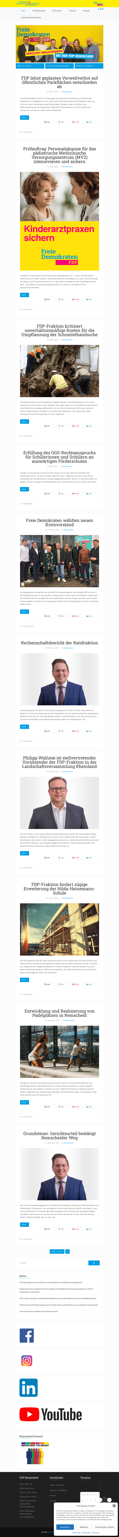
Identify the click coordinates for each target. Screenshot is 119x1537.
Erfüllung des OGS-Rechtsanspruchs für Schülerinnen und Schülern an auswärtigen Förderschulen (59, 457)
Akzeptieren (65, 1527)
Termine (72, 10)
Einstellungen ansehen (104, 1527)
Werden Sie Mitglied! (84, 66)
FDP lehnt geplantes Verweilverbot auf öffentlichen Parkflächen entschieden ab (59, 82)
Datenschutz (76, 1532)
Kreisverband (28, 626)
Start (23, 10)
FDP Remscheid (39, 10)
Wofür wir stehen (24, 66)
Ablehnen (84, 1527)
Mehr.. (24, 117)
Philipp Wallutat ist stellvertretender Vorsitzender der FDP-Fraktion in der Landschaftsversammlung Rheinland (59, 762)
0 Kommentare (66, 92)
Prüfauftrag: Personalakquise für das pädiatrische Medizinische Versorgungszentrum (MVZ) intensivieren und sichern (59, 155)
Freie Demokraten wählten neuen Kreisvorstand (59, 522)
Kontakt (86, 10)
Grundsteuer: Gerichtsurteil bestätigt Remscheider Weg (59, 1135)
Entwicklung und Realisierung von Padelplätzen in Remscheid (60, 1013)
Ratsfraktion (28, 132)
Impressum (95, 1532)
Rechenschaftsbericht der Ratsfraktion (59, 642)
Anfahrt (53, 1495)
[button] (114, 1506)
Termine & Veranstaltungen (57, 66)
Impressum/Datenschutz (31, 17)
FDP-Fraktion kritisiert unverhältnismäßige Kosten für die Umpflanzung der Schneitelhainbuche (59, 330)
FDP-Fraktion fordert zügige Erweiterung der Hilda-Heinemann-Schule (59, 888)
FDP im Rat (57, 10)
